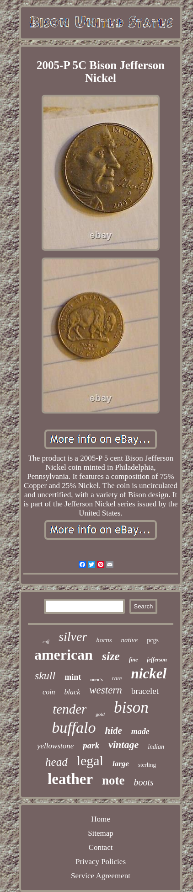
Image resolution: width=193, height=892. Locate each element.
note (113, 780)
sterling (147, 764)
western (105, 690)
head (56, 762)
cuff (46, 641)
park (91, 745)
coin (49, 692)
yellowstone (55, 746)
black (72, 692)
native (129, 640)
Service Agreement (100, 875)
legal (90, 760)
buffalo (74, 727)
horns (104, 640)
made (140, 731)
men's (96, 679)
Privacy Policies (100, 861)
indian (156, 746)
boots (144, 782)
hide (113, 730)
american (63, 654)
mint (72, 677)
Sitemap (100, 833)
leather (70, 779)
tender (69, 709)
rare (117, 678)
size (111, 656)
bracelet (145, 691)
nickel (149, 674)
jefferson (157, 659)
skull (45, 676)
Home (100, 819)
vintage (123, 744)
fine (133, 659)
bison (131, 707)
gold (100, 714)
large (121, 763)
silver (73, 636)
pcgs (153, 640)
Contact (101, 847)
